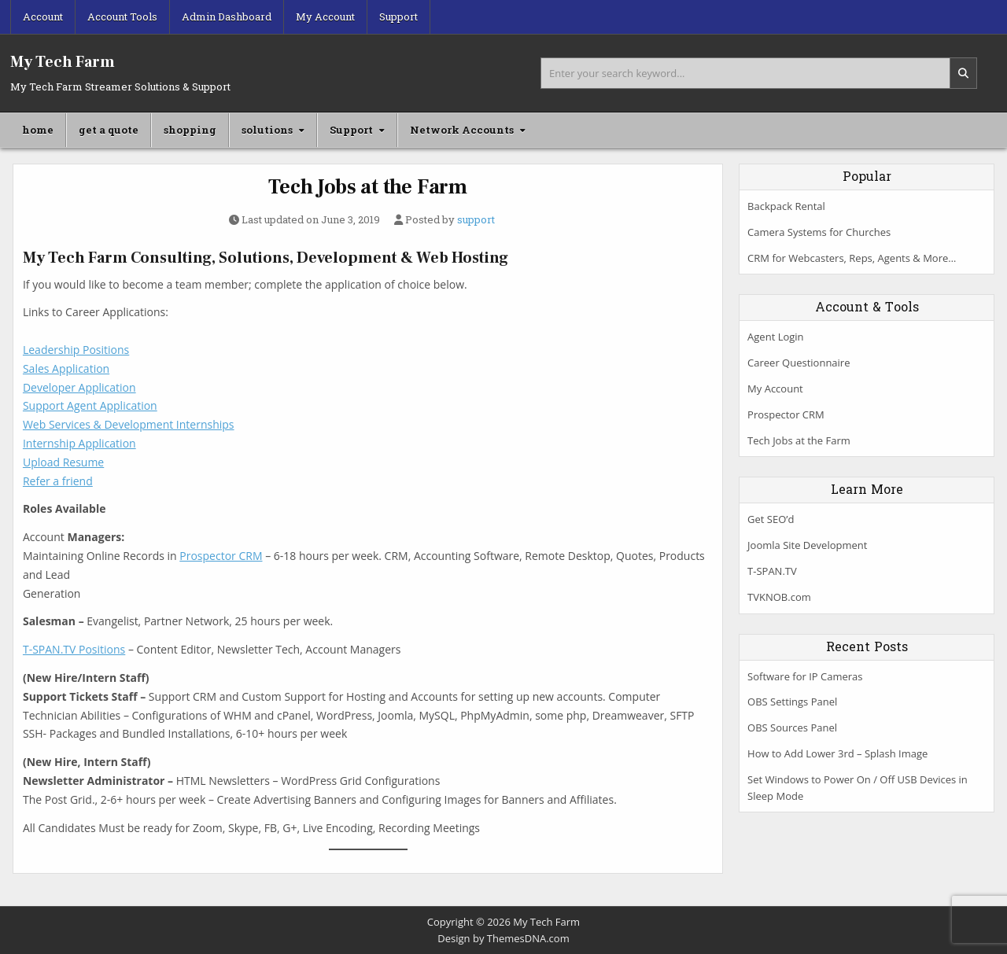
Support (398, 16)
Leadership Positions (76, 349)
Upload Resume (63, 462)
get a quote (108, 130)
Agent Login (775, 337)
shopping (190, 130)
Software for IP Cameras (804, 676)
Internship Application (79, 443)
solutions (267, 130)
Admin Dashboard (226, 16)
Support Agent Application (90, 405)
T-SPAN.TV (772, 571)
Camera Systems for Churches (819, 232)
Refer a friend (58, 480)
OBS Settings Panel (792, 701)
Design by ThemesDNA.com (503, 938)
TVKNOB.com (779, 597)
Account (43, 16)
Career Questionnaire (798, 362)
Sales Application (66, 368)
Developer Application (79, 387)
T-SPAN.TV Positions (74, 649)
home (37, 130)
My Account (325, 16)
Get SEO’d (770, 519)
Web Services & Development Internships (128, 424)
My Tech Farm (62, 62)
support (476, 220)
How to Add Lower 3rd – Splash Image (837, 753)
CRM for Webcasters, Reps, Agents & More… (851, 258)
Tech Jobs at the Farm (367, 187)
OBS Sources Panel (792, 727)
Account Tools (122, 16)
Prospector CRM (220, 555)
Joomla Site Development (807, 545)
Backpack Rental (786, 206)
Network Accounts (462, 130)
